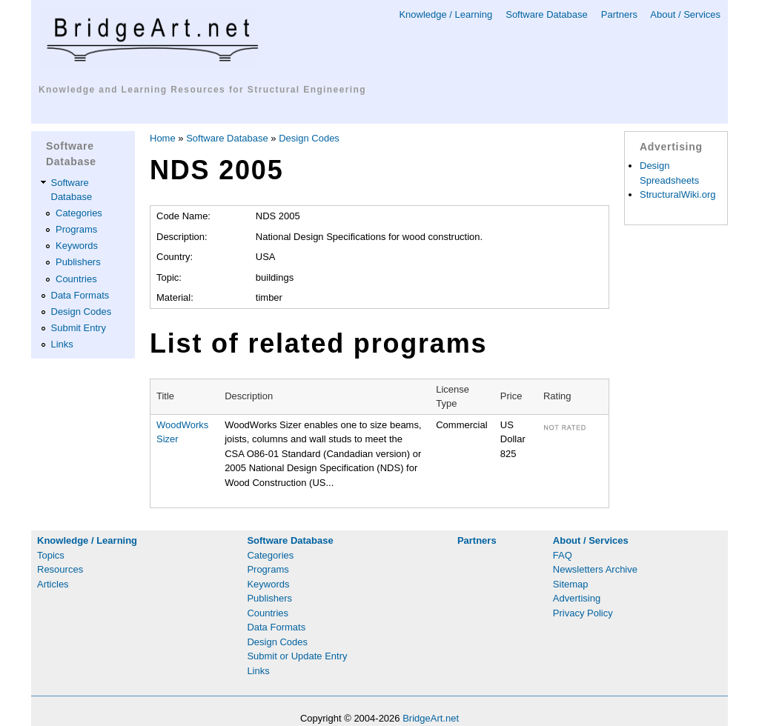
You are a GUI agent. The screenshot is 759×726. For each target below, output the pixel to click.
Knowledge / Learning (445, 14)
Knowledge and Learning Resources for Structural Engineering (202, 89)
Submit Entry (78, 327)
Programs (76, 229)
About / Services (685, 14)
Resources (60, 569)
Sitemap (571, 584)
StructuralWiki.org (678, 194)
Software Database (547, 14)
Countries (76, 278)
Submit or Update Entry (297, 656)
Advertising (576, 598)
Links (62, 344)
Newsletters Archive (595, 569)
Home (163, 138)
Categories (79, 213)
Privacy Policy (583, 613)
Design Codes (81, 311)
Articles (53, 584)
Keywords (77, 245)
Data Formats (80, 295)
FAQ (562, 555)
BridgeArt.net (430, 718)
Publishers (78, 261)
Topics (50, 555)
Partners (619, 14)
